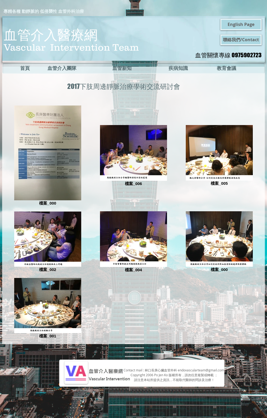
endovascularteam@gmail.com (201, 370)
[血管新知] (122, 68)
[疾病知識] (178, 68)
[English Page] (241, 24)
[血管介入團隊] (62, 68)
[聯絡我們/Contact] (241, 40)
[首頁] (25, 68)
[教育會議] (226, 68)
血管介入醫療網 (51, 34)
